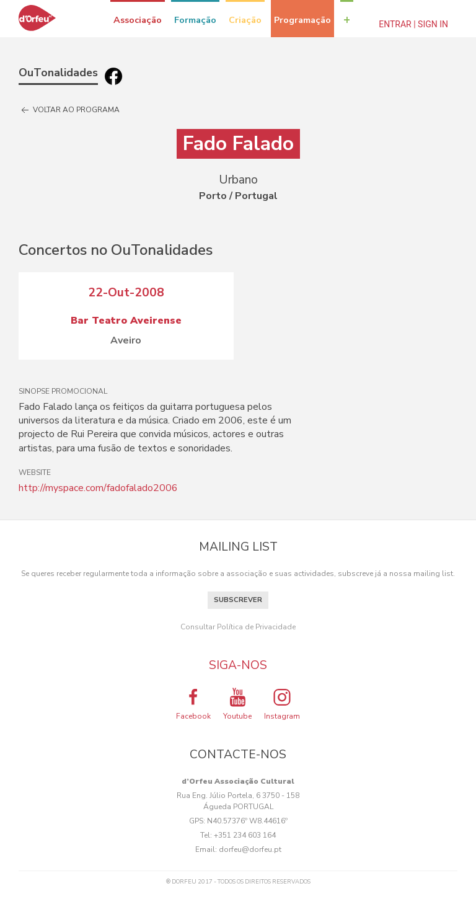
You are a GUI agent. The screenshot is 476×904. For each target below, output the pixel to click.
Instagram (282, 703)
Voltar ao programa (69, 110)
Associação (137, 20)
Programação (302, 20)
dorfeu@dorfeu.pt (250, 849)
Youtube (237, 703)
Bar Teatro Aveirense (126, 320)
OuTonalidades (58, 72)
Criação (245, 20)
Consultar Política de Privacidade (238, 627)
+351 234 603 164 (245, 835)
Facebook (193, 703)
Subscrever (238, 600)
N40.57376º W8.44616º (247, 821)
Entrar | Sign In (413, 24)
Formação (195, 20)
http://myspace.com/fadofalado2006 (98, 488)
